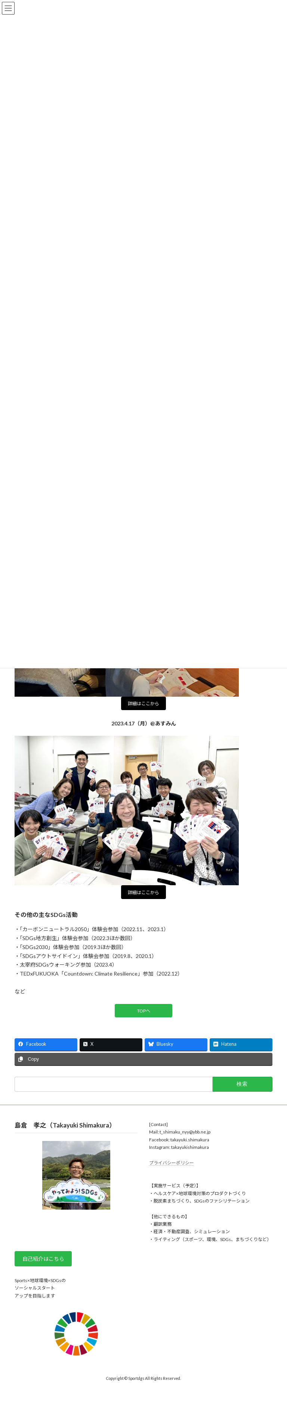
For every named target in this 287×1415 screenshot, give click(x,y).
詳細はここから (143, 703)
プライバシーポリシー (171, 1163)
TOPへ (143, 1011)
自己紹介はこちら (43, 1259)
